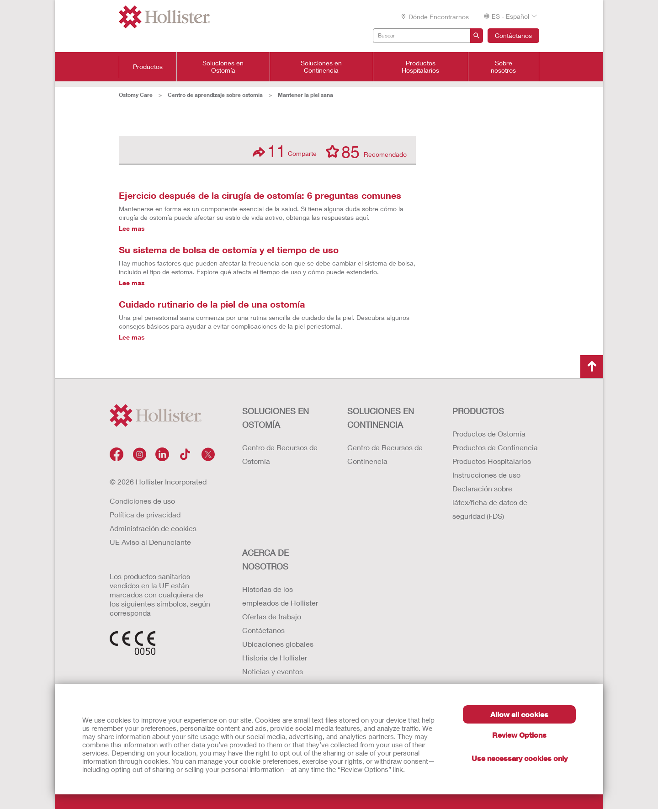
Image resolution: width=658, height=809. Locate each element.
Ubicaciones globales (277, 643)
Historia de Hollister (274, 657)
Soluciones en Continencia (321, 66)
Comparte (285, 151)
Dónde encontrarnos (434, 17)
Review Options (519, 734)
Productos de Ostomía (488, 433)
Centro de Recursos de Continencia (385, 454)
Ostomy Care (136, 94)
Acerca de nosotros (265, 559)
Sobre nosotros (503, 66)
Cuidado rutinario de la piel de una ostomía (212, 303)
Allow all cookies (519, 714)
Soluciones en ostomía (275, 418)
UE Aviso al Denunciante (150, 542)
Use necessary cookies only (520, 758)
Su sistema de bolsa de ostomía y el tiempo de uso (229, 249)
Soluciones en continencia (380, 418)
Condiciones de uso (142, 500)
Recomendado (366, 151)
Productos (148, 66)
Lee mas (132, 228)
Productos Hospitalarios (420, 66)
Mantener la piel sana (305, 94)
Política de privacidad (145, 514)
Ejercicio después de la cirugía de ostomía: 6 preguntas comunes (260, 195)
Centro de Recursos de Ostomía (280, 454)
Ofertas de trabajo (271, 616)
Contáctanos (513, 35)
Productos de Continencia (495, 447)
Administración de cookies (153, 528)
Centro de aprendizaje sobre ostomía (215, 94)
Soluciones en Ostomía (223, 66)
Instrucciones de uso (486, 474)
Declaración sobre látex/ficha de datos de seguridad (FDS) (489, 502)
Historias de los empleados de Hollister (280, 596)
